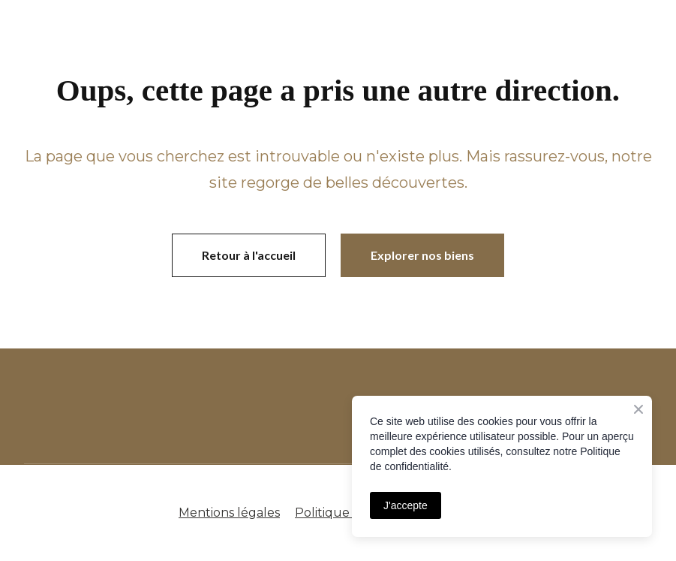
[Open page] (202, 406)
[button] (249, 255)
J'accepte (405, 505)
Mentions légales (229, 512)
